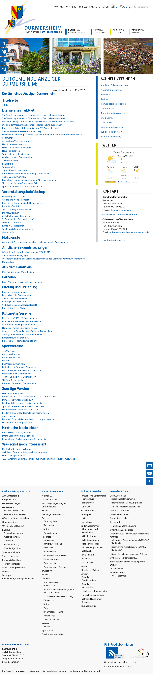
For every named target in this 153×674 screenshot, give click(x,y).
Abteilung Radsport (11, 354)
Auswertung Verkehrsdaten (15, 140)
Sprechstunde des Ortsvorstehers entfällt (22, 186)
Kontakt (59, 6)
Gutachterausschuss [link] (120, 518)
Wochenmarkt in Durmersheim (17, 157)
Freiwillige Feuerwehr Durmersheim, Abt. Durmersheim (29, 179)
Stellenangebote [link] (10, 555)
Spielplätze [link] (47, 630)
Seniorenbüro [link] (88, 502)
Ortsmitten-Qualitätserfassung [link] (58, 596)
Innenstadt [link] (115, 521)
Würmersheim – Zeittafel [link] (55, 566)
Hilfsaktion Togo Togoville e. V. (17, 422)
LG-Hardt (6, 360)
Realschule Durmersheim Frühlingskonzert (23, 202)
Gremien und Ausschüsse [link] (15, 510)
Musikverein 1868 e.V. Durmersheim (19, 317)
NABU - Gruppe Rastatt (13, 455)
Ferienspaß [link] (86, 514)
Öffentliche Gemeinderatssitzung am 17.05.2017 (26, 252)
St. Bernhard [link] (88, 554)
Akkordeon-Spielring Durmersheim (18, 324)
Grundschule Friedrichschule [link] (89, 579)
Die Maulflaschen (10, 212)
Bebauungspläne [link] (118, 495)
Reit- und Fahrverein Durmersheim (19, 383)
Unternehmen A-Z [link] (118, 568)
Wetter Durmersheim (123, 152)
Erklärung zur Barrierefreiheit (85, 670)
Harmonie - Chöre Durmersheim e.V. (19, 327)
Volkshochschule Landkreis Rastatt (19, 304)
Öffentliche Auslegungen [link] (121, 529)
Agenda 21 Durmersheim (14, 176)
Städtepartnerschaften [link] (53, 634)
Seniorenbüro (8, 166)
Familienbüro (8, 163)
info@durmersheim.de (120, 209)
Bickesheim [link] (49, 547)
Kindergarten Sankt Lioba (14, 301)
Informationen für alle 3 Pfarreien (18, 435)
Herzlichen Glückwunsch (14, 144)
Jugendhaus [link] (86, 521)
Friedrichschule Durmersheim (16, 295)
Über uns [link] (86, 506)
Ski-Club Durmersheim (12, 379)
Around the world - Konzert (15, 199)
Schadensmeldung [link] (11, 552)
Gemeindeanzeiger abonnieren (119, 662)
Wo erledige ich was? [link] (14, 548)
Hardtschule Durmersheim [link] (94, 590)
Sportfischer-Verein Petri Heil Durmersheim (23, 406)
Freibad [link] (45, 510)
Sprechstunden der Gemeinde (16, 153)
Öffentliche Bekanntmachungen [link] (17, 518)
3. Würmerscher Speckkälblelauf (18, 219)
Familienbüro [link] (88, 498)
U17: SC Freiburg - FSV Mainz (16, 215)
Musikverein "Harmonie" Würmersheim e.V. (22, 321)
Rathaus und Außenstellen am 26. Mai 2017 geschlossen (30, 127)
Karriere (71, 6)
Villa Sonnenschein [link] (91, 543)
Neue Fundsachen (11, 150)
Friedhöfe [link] (46, 536)
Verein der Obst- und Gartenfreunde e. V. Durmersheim (29, 396)
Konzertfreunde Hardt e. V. (15, 337)
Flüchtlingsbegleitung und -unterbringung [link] (55, 505)
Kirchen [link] (45, 574)
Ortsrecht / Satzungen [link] (13, 525)
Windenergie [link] (49, 615)
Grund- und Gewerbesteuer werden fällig (22, 131)
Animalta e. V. (8, 415)
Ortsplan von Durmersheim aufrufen (119, 214)
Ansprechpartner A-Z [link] (13, 532)
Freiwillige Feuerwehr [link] (52, 514)
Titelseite (7, 104)
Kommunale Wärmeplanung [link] (123, 525)
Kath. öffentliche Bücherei (15, 308)
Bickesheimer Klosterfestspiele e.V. (19, 340)
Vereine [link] (47, 626)
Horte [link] (83, 518)
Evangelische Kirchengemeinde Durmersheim (24, 438)
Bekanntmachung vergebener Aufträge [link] (129, 553)
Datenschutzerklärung (54, 670)
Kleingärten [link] (49, 525)
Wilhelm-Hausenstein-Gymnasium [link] (92, 600)
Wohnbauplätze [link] (117, 572)
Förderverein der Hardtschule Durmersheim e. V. (25, 412)
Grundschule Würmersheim (15, 298)
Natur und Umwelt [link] (50, 582)
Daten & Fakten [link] (49, 499)
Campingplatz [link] (50, 521)
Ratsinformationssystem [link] (15, 514)
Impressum (20, 670)
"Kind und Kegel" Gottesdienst (17, 209)
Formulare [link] (8, 540)
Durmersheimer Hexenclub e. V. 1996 (20, 409)
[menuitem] (114, 6)
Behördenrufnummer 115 (116, 666)
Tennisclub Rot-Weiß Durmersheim (19, 376)
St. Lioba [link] (86, 558)
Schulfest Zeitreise (11, 222)
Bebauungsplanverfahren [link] (123, 498)
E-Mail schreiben (10, 661)
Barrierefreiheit (99, 6)
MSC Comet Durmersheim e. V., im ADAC (22, 370)
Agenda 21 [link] (47, 495)
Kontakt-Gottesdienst (13, 225)
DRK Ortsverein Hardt (13, 393)
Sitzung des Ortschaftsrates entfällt (20, 183)
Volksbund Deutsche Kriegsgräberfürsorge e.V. (25, 452)
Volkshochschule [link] (88, 605)
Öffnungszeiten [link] (9, 521)
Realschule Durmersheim (14, 291)
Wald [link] (46, 607)
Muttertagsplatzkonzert (14, 196)
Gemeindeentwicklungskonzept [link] (125, 506)
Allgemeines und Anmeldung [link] (90, 530)
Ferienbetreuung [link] (88, 510)
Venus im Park (9, 232)
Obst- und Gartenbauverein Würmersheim (22, 402)
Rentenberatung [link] (11, 544)
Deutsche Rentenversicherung (17, 448)
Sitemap (34, 670)
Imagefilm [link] (47, 570)
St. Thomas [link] (87, 562)
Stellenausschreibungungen (15, 255)
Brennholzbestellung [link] (53, 611)
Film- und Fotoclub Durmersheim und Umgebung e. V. (28, 419)
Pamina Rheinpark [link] (50, 619)
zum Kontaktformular (112, 240)
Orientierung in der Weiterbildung (18, 271)
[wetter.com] (110, 182)
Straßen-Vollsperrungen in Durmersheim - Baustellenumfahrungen (34, 114)
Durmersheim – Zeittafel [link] (55, 555)
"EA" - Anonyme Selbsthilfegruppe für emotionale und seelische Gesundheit (39, 458)
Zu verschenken (10, 160)
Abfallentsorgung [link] (10, 495)
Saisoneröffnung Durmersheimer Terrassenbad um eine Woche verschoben (38, 121)
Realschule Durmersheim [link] (93, 594)
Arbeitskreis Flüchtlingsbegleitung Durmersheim (25, 173)
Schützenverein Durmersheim (16, 373)
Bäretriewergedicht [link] (53, 543)
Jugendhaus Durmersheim (14, 170)
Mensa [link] (84, 566)
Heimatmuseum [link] (51, 559)
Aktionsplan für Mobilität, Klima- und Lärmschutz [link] (59, 591)
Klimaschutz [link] (49, 600)
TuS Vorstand (8, 350)
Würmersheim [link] (50, 562)
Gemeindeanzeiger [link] (11, 503)
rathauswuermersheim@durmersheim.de (129, 232)
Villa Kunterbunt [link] (90, 535)
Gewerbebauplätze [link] (119, 514)
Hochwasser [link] (49, 585)
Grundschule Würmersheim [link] (88, 585)
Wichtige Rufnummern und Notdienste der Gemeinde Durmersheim (35, 242)
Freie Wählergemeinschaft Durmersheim (22, 281)
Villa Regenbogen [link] (90, 539)
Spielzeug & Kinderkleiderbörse (17, 228)
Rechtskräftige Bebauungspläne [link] (126, 502)
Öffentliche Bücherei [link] (90, 569)
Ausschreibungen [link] (12, 536)
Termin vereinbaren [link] (11, 563)
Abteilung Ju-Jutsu (11, 357)
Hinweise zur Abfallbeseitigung (17, 147)
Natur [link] (46, 528)
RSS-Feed (83, 6)
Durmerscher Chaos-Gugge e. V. (17, 399)
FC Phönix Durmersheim (13, 363)
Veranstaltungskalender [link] (13, 567)
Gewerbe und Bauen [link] (119, 510)
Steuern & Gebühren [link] (11, 559)
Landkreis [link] (46, 578)
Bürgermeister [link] (9, 499)
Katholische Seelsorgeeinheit (16, 432)
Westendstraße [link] (118, 575)
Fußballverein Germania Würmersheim (20, 366)
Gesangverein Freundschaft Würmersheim (22, 334)
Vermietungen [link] (50, 532)
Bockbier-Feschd (10, 206)
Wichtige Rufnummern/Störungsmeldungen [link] (18, 577)
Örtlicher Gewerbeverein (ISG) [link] (124, 557)
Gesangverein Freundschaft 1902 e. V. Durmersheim (27, 331)
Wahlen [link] (5, 571)
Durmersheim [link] (50, 551)
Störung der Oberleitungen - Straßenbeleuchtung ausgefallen (32, 124)
